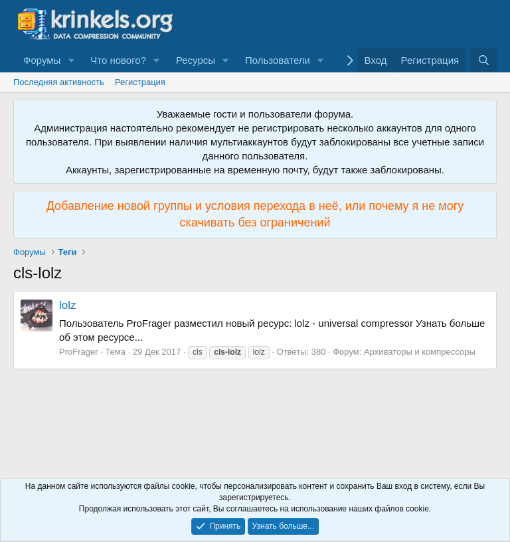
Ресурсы (195, 60)
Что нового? (118, 60)
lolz (67, 305)
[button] (71, 60)
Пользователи (277, 60)
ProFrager (78, 352)
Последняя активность (58, 82)
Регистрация (140, 82)
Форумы (41, 60)
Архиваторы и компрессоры (419, 352)
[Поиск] (484, 60)
